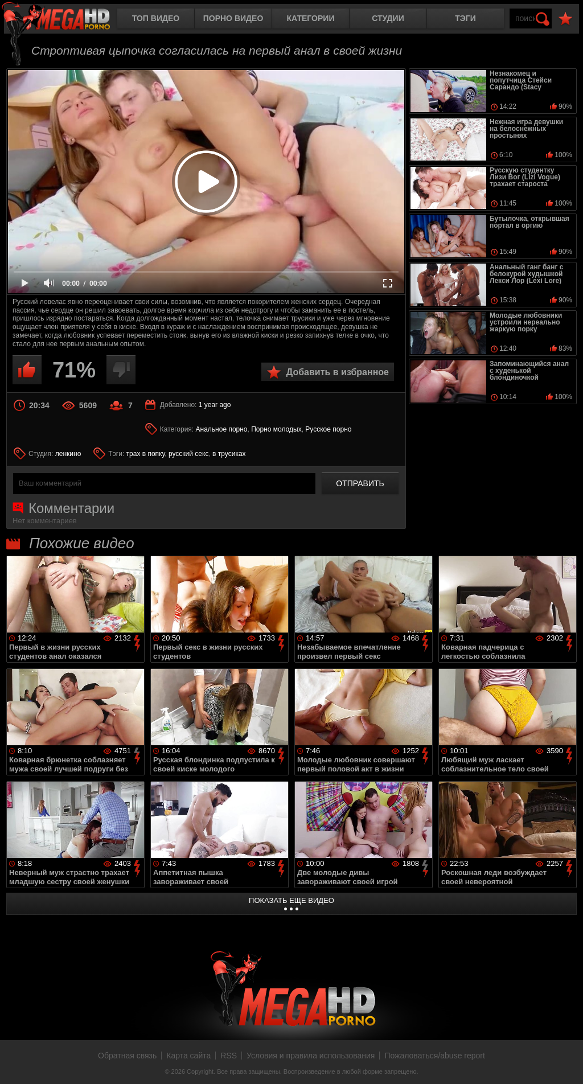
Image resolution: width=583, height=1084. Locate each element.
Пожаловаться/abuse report (434, 1055)
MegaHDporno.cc (65, 20)
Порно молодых (276, 429)
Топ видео (155, 18)
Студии (388, 18)
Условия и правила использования (311, 1055)
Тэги (465, 18)
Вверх (566, 1063)
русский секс (188, 454)
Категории (311, 18)
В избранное (565, 19)
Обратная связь (127, 1055)
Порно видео (233, 18)
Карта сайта (188, 1055)
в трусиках (229, 454)
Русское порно (328, 429)
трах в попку (145, 454)
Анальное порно (222, 429)
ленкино (68, 454)
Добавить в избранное (337, 372)
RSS (228, 1055)
